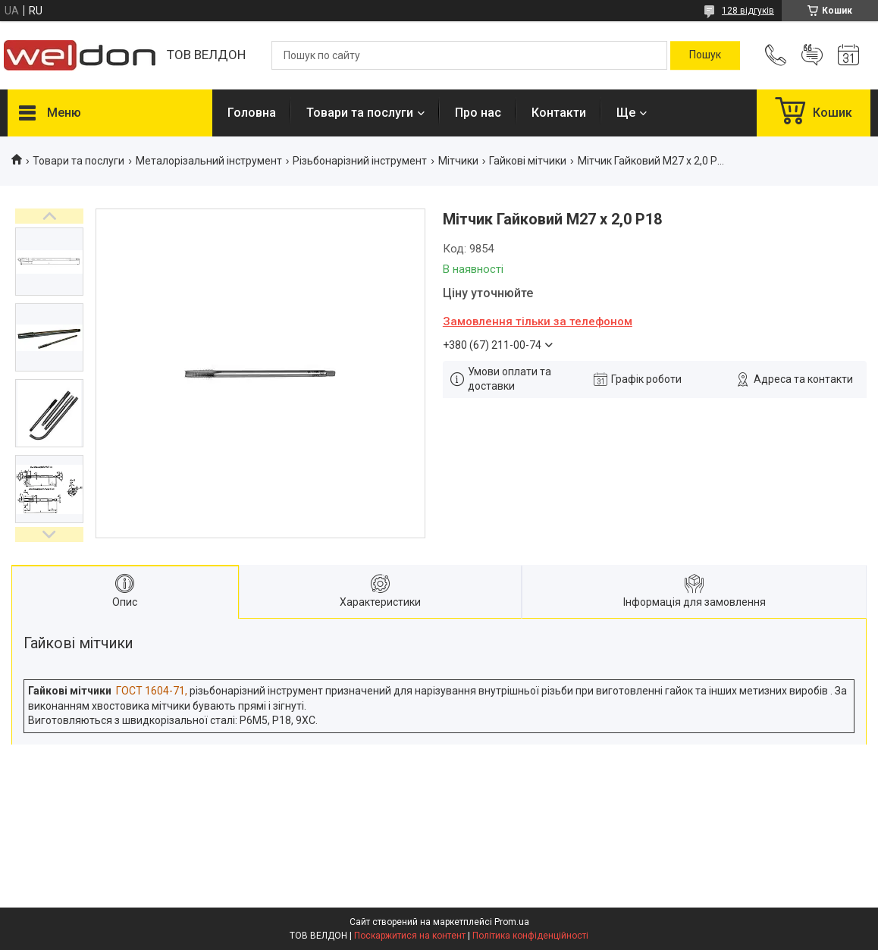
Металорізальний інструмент (209, 161)
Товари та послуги (359, 112)
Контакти (559, 112)
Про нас (478, 112)
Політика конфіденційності (530, 935)
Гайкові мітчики (527, 161)
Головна (251, 112)
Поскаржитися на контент (410, 935)
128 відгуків (748, 10)
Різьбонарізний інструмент (360, 161)
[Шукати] (705, 55)
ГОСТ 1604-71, (151, 691)
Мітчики (458, 161)
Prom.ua (511, 922)
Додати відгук (812, 55)
